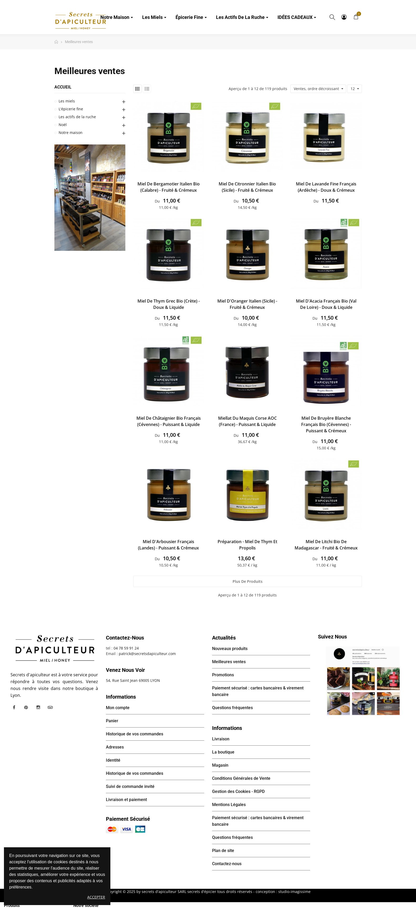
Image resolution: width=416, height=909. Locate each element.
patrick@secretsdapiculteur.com (147, 653)
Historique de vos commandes (134, 733)
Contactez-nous (227, 863)
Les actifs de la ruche (77, 116)
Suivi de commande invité (130, 786)
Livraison (220, 738)
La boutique (223, 752)
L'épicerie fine (71, 108)
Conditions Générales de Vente (241, 778)
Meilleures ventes (229, 661)
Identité (113, 760)
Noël (63, 124)
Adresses (115, 747)
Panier (112, 720)
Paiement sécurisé (128, 819)
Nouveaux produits (230, 648)
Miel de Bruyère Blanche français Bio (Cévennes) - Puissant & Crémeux (326, 424)
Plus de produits (248, 581)
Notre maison (71, 132)
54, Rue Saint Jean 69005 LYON (133, 680)
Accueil (62, 87)
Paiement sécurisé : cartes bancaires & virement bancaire (258, 691)
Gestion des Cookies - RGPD (238, 791)
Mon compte (344, 17)
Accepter (96, 897)
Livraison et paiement (126, 799)
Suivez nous (332, 636)
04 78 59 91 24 (126, 648)
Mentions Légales (229, 804)
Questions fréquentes (232, 707)
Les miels (67, 100)
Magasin (220, 765)
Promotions (223, 674)
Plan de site (223, 850)
